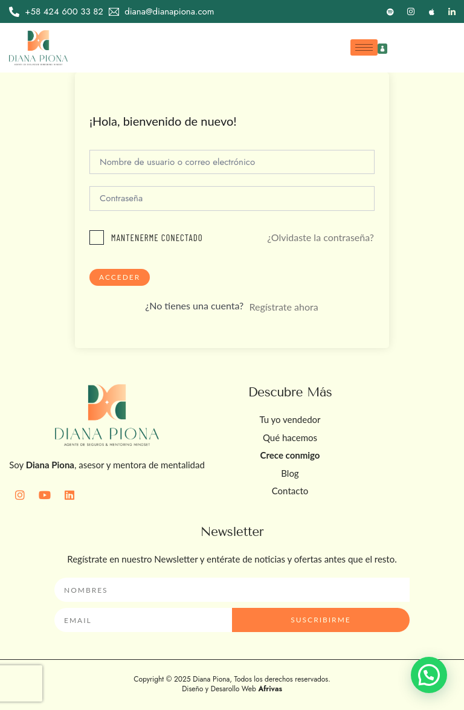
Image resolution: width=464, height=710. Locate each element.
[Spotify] (390, 11)
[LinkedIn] (452, 11)
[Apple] (431, 11)
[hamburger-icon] (364, 47)
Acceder (119, 277)
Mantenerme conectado (157, 237)
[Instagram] (411, 11)
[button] (429, 675)
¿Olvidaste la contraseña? (320, 237)
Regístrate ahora (283, 306)
